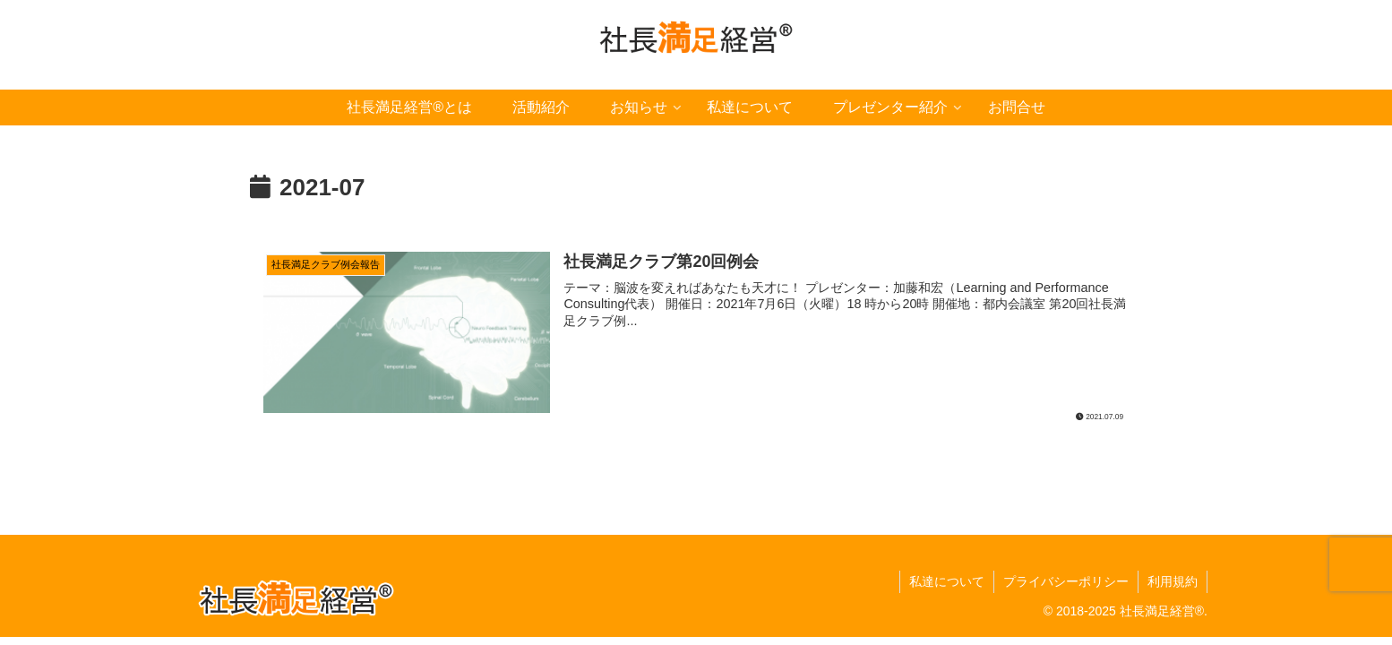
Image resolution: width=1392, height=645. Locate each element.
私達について (946, 581)
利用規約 (1172, 581)
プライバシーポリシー (1066, 581)
